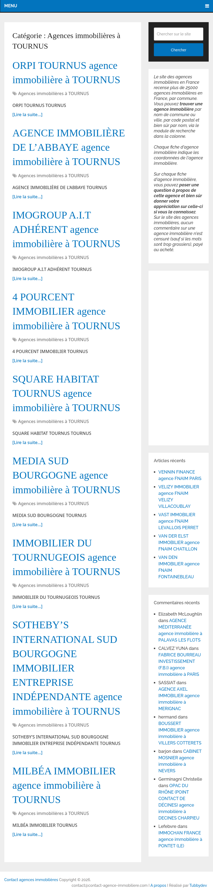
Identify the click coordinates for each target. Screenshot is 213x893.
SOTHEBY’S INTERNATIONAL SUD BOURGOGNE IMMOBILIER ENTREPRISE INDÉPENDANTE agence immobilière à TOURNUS (67, 668)
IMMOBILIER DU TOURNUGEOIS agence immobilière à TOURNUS (66, 557)
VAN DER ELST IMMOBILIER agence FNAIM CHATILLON (179, 542)
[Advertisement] (170, 357)
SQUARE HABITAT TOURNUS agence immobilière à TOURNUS (66, 393)
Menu (10, 5)
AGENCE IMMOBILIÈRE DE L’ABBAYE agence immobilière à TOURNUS (68, 147)
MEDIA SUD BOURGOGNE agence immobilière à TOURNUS (66, 475)
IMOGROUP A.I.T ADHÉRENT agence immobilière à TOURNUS (66, 229)
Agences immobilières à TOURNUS (53, 93)
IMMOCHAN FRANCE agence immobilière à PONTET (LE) (180, 839)
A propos (158, 885)
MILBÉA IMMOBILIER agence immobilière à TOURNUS (64, 785)
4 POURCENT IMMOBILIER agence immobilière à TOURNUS (66, 311)
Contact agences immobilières (31, 880)
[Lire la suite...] (27, 115)
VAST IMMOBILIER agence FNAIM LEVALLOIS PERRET (178, 521)
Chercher (179, 50)
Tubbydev (198, 885)
